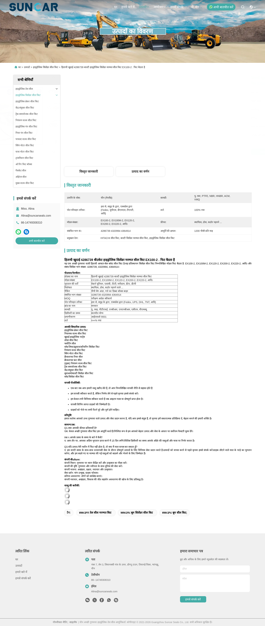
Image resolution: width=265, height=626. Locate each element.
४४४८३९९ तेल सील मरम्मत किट (95, 512)
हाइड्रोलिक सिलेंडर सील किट (45, 67)
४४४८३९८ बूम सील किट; (174, 512)
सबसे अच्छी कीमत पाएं (187, 152)
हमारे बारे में (128, 7)
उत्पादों (144, 7)
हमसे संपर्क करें (178, 7)
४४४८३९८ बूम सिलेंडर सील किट (137, 512)
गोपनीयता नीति (60, 622)
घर (115, 7)
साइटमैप (73, 622)
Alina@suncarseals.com (36, 215)
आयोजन (160, 7)
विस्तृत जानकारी (88, 171)
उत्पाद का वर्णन (140, 171)
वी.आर (195, 7)
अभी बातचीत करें (221, 7)
